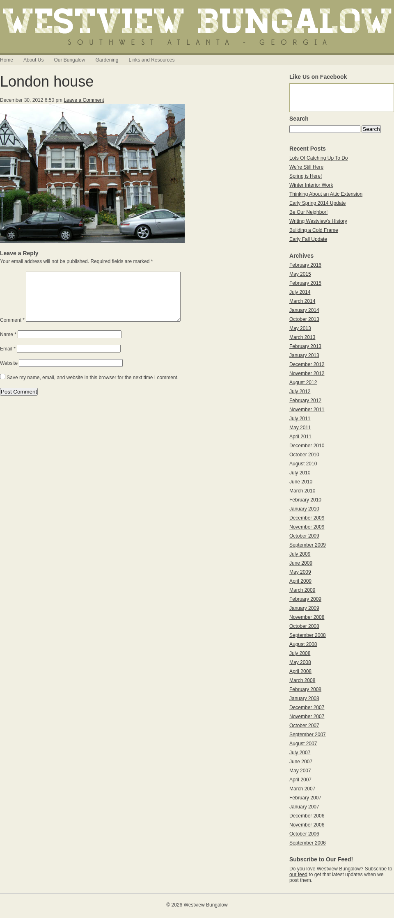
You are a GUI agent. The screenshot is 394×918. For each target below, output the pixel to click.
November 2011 (306, 409)
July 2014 (299, 292)
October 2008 (304, 626)
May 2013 (300, 328)
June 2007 (300, 762)
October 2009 (304, 536)
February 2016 (305, 265)
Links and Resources (151, 60)
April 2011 (300, 437)
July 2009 (299, 554)
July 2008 (299, 653)
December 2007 (306, 707)
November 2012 (306, 373)
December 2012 (306, 364)
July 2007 (299, 752)
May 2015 (300, 274)
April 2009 (300, 581)
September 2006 (307, 843)
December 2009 (306, 518)
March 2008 (302, 680)
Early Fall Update (308, 239)
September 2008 (307, 635)
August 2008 (303, 644)
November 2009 (306, 527)
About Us (33, 60)
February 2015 (305, 283)
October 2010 (304, 455)
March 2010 (302, 491)
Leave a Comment (84, 100)
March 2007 (302, 789)
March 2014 (302, 301)
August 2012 (303, 382)
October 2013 (304, 319)
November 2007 (306, 716)
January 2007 (304, 807)
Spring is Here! (305, 176)
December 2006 (306, 816)
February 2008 (305, 689)
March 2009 (302, 590)
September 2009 (307, 545)
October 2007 (304, 725)
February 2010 (305, 500)
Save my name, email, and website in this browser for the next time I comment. (93, 387)
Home (6, 60)
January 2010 (304, 509)
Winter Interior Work (311, 185)
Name (8, 344)
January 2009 (304, 608)
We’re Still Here (306, 167)
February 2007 (305, 798)
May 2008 (300, 662)
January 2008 (304, 698)
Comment (12, 330)
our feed (298, 874)
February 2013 (305, 346)
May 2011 (300, 427)
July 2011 (299, 418)
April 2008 (300, 671)
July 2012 (299, 391)
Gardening (106, 60)
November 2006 (306, 825)
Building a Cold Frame (313, 230)
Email (8, 359)
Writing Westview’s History (318, 221)
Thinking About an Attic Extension (325, 194)
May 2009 (300, 572)
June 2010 (300, 482)
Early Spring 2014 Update (317, 203)
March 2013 (302, 337)
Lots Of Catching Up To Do (318, 158)
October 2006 (304, 834)
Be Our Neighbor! (308, 212)
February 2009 (305, 599)
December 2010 (306, 446)
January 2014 (304, 310)
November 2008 (306, 617)
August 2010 (303, 464)
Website (9, 373)
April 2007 (300, 780)
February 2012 (305, 400)
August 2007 (303, 743)
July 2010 (299, 473)
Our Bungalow (69, 60)
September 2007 (307, 734)
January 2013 (304, 355)
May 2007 (300, 771)
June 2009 (300, 563)
